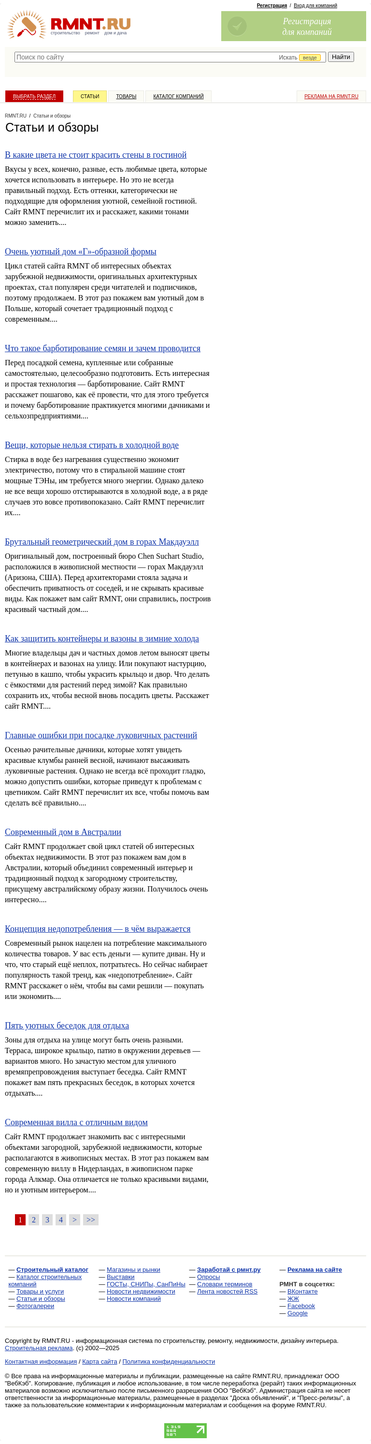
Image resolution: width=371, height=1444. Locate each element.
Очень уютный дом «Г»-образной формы (81, 251)
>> (90, 1220)
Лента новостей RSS (227, 1291)
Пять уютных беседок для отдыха (67, 1025)
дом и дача (115, 32)
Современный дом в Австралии (63, 832)
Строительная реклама (38, 1348)
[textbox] (170, 57)
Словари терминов (224, 1284)
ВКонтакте (302, 1291)
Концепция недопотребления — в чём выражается (98, 929)
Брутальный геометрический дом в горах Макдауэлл (102, 542)
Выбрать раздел (34, 96)
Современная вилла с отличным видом (76, 1122)
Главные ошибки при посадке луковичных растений (101, 735)
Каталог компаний (178, 96)
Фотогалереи (35, 1306)
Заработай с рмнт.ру (228, 1269)
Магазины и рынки (133, 1269)
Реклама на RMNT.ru (331, 96)
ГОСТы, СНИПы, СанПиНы (146, 1284)
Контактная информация (41, 1361)
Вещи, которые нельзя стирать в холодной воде (92, 445)
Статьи (90, 96)
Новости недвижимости (141, 1291)
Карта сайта (99, 1361)
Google (297, 1313)
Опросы (208, 1276)
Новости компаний (134, 1298)
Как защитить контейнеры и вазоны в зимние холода (102, 638)
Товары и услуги (40, 1291)
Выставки (120, 1276)
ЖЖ (293, 1298)
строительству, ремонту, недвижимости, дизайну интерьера (250, 1340)
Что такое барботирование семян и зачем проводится (102, 348)
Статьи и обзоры (40, 1298)
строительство (65, 32)
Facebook (301, 1306)
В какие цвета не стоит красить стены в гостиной (95, 155)
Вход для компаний (315, 5)
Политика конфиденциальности (169, 1361)
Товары (126, 96)
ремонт (92, 32)
